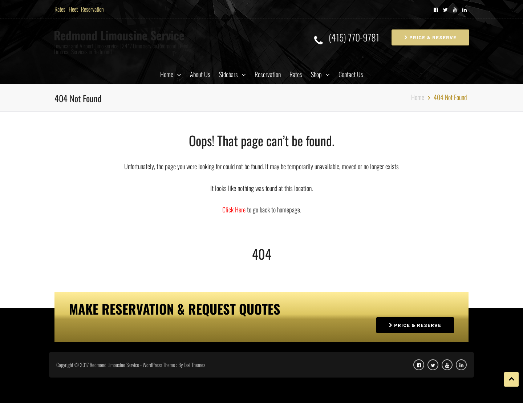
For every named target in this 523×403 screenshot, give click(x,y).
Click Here (234, 209)
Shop (316, 74)
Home (166, 74)
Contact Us (350, 74)
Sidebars (228, 74)
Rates (59, 9)
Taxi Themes (194, 364)
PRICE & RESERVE (430, 37)
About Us (200, 74)
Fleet (73, 9)
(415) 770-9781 (354, 37)
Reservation (92, 9)
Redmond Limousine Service (119, 35)
